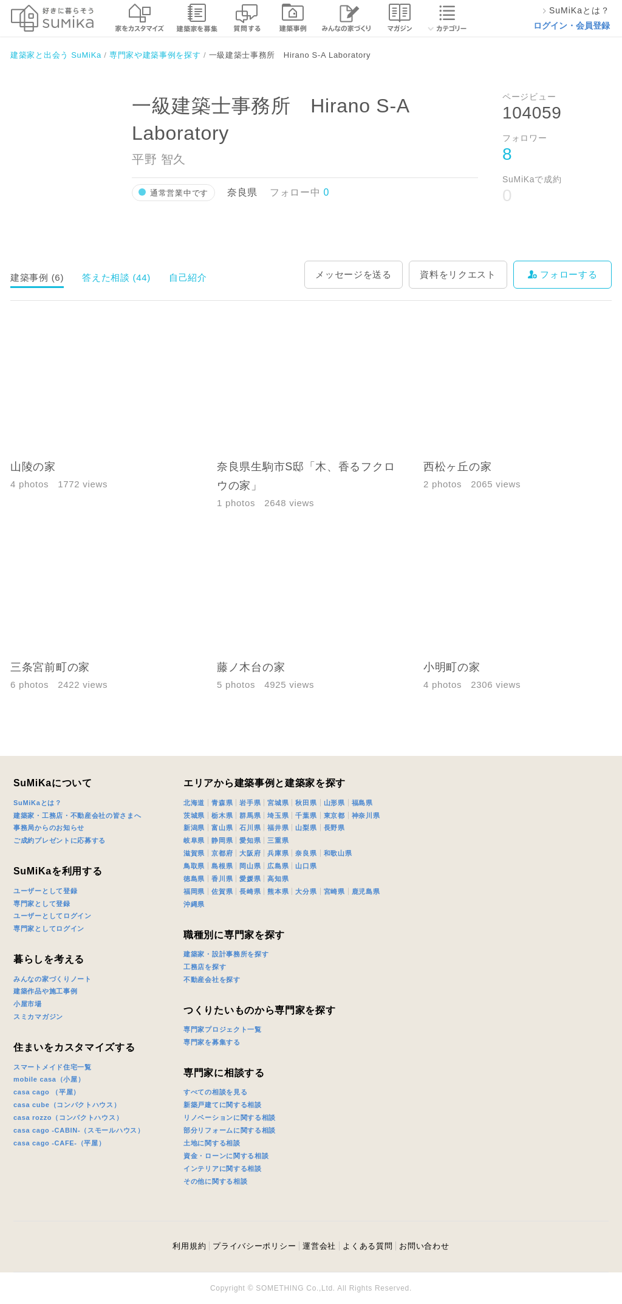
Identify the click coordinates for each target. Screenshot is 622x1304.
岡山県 (250, 866)
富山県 (222, 827)
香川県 (222, 878)
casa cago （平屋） (46, 1092)
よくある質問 (367, 1246)
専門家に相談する (224, 1073)
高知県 (278, 878)
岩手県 (250, 802)
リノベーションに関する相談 (229, 1117)
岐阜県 (194, 840)
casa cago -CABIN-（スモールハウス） (79, 1130)
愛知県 (250, 840)
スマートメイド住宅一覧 (52, 1067)
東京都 (334, 815)
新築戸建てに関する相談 (222, 1104)
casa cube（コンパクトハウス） (67, 1104)
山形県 (334, 802)
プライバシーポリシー (254, 1246)
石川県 (250, 827)
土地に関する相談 (212, 1143)
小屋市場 (27, 1003)
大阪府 (250, 853)
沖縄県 (194, 904)
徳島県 (194, 878)
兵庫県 (278, 853)
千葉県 (305, 815)
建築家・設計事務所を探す (225, 954)
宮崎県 (334, 891)
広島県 (278, 866)
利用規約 (189, 1246)
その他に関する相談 (215, 1181)
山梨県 (305, 827)
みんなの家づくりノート (52, 979)
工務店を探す (204, 966)
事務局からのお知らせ (48, 827)
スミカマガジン (38, 1016)
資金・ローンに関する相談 (225, 1155)
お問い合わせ (424, 1246)
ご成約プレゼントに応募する (59, 840)
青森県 (222, 802)
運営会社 (319, 1246)
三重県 (278, 840)
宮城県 (278, 802)
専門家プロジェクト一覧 (222, 1029)
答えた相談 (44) (116, 277)
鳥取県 (194, 866)
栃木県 (222, 815)
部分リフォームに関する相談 (229, 1130)
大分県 (305, 891)
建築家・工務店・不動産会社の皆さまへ (77, 815)
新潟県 (194, 827)
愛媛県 (250, 878)
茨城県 (194, 815)
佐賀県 (222, 891)
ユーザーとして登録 (45, 890)
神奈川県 (366, 815)
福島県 (362, 802)
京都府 (222, 853)
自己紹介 (188, 277)
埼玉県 (278, 815)
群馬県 (250, 815)
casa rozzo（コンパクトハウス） (68, 1117)
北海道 (194, 802)
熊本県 (278, 891)
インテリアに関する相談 (222, 1168)
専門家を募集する (212, 1042)
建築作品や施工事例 (45, 991)
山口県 (305, 866)
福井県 (278, 827)
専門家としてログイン (48, 928)
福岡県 (194, 891)
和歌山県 (338, 853)
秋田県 (305, 802)
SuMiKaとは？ (37, 802)
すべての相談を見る (215, 1092)
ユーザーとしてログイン (52, 915)
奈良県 (305, 853)
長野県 (334, 827)
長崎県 (250, 891)
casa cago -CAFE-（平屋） (59, 1143)
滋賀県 (194, 853)
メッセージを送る (353, 274)
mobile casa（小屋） (48, 1079)
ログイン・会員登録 (571, 25)
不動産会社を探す (212, 979)
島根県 (222, 866)
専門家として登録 (41, 903)
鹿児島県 (366, 891)
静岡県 (222, 840)
